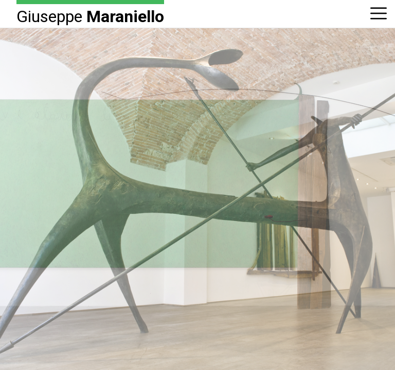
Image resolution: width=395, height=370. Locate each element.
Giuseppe (90, 16)
